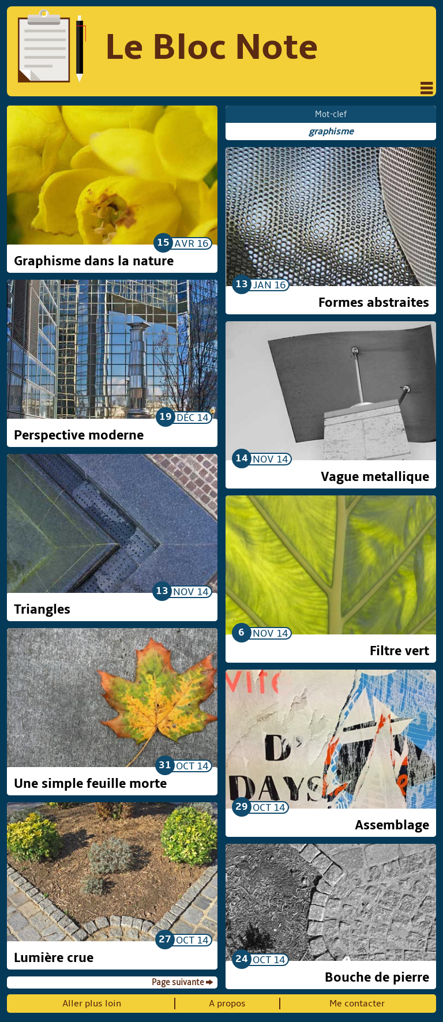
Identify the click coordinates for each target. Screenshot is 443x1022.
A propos (227, 1003)
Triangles (42, 610)
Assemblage (392, 825)
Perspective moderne (79, 435)
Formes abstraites (373, 303)
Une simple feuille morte (90, 784)
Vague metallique (375, 477)
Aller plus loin (91, 1003)
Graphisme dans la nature (94, 261)
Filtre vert (399, 651)
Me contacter (357, 1003)
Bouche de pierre (377, 978)
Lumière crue (53, 958)
